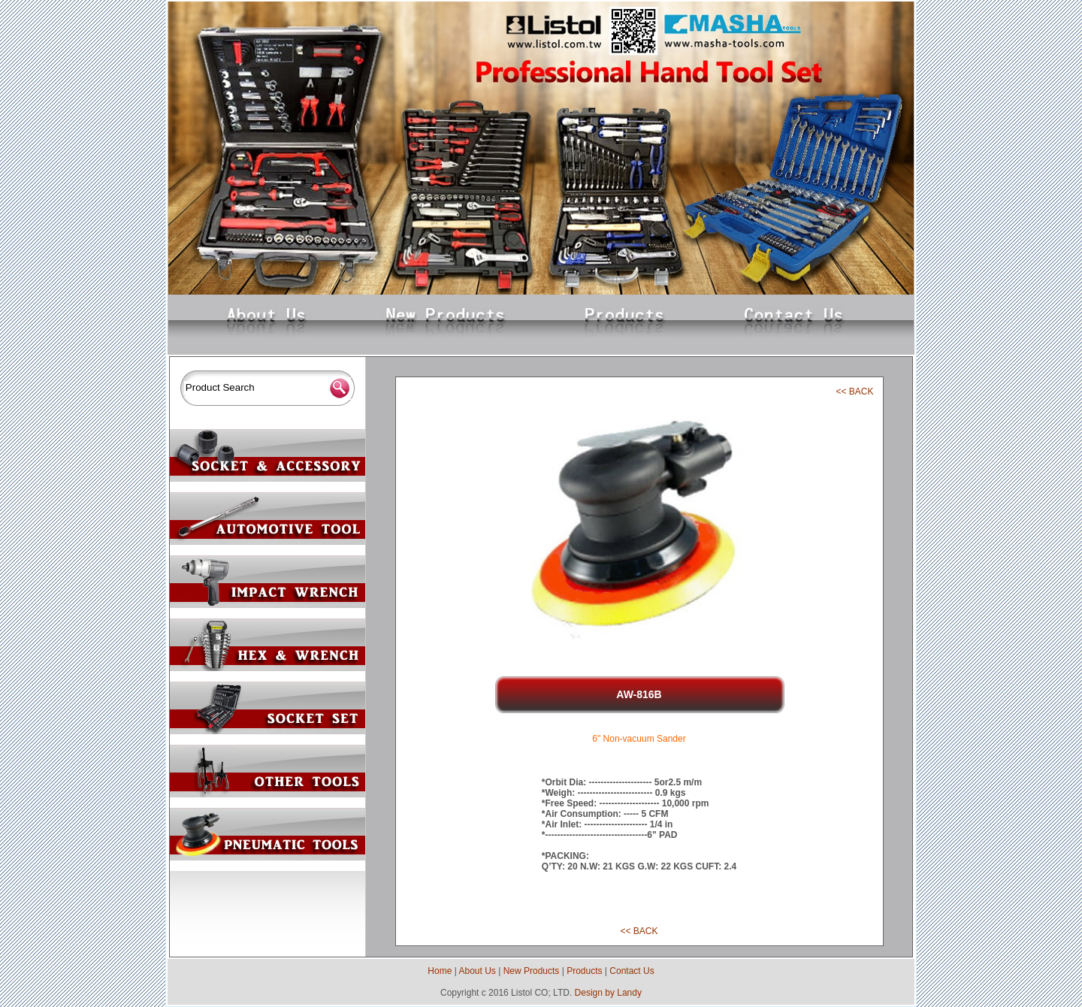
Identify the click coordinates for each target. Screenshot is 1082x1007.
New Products (531, 971)
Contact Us (631, 971)
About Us (476, 971)
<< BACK (854, 391)
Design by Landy (608, 992)
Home (440, 971)
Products (584, 971)
